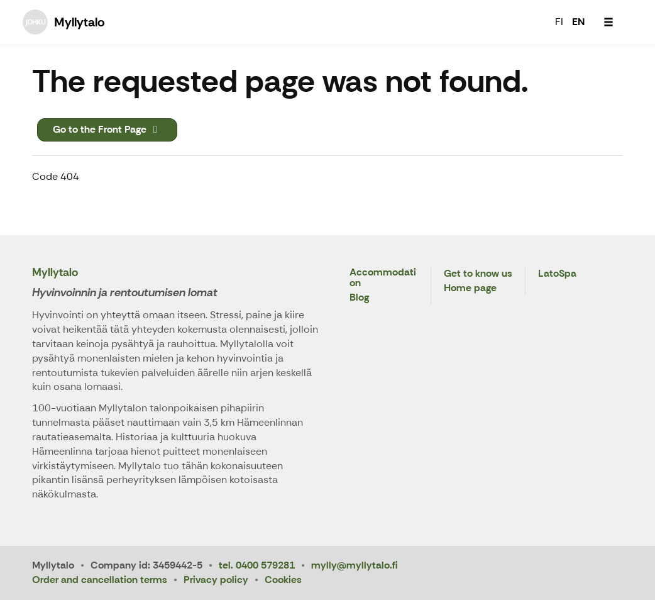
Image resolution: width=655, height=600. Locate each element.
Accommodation (383, 278)
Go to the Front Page (107, 129)
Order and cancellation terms (99, 579)
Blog (359, 298)
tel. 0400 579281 (257, 565)
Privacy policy (216, 579)
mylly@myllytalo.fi (354, 565)
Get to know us (478, 274)
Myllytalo (55, 272)
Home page (470, 288)
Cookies (283, 579)
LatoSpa (557, 274)
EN (578, 21)
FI (559, 21)
